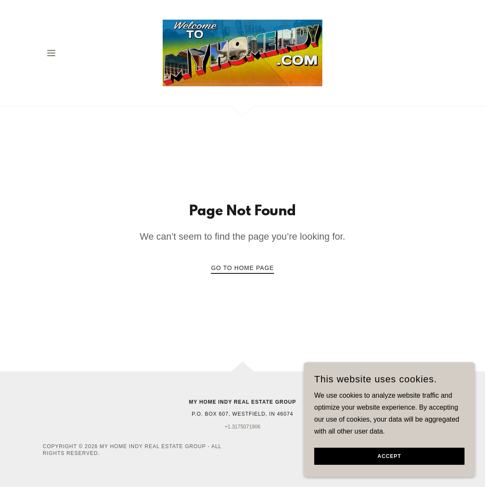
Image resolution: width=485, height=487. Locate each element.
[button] (51, 53)
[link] (242, 52)
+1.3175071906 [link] (242, 427)
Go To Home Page (242, 267)
